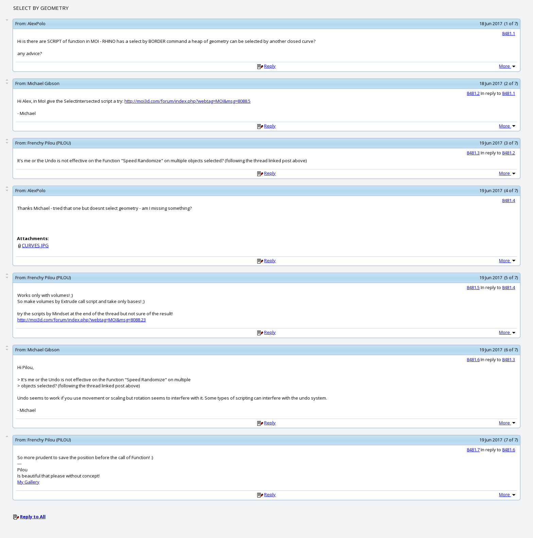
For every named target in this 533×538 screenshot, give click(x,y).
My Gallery (28, 482)
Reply (270, 66)
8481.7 (473, 450)
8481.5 (473, 287)
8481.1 (508, 33)
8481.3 (473, 153)
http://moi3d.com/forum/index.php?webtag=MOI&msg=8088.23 (81, 320)
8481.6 (473, 359)
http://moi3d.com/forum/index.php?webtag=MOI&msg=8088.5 (187, 101)
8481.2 (473, 93)
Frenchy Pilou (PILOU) (49, 143)
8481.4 (508, 200)
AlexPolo (37, 23)
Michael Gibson (43, 83)
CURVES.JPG (35, 245)
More (508, 66)
